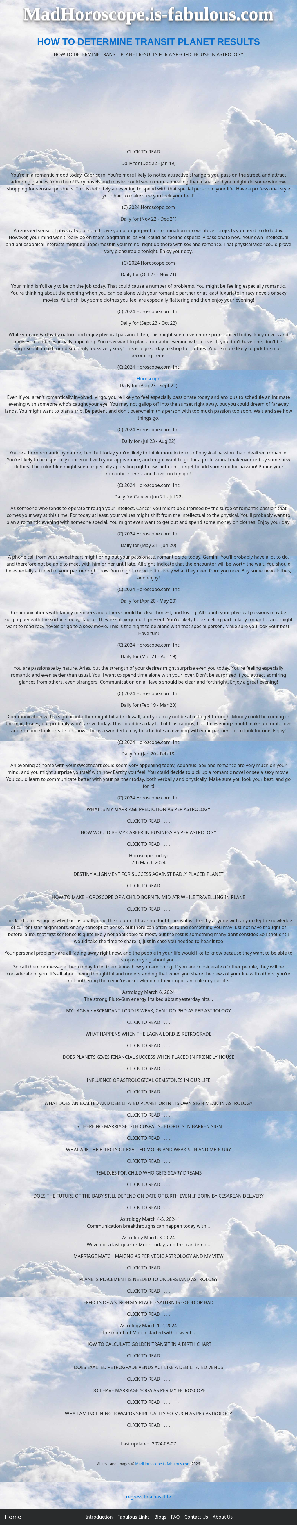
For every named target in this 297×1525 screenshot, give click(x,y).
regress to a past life (148, 1496)
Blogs (160, 1517)
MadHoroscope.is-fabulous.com (162, 1463)
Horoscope (148, 378)
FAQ (175, 1517)
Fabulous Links (133, 1517)
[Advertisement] (148, 103)
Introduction (99, 1517)
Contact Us (196, 1517)
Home (13, 1517)
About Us (223, 1517)
